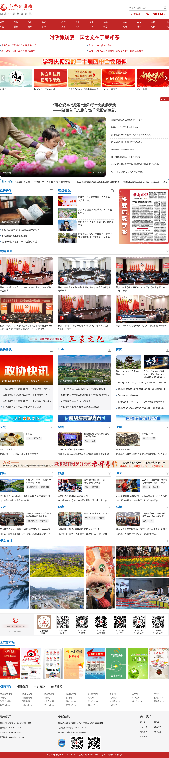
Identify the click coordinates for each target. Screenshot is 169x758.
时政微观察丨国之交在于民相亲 (84, 37)
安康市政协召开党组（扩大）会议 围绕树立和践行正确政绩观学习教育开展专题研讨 (27, 389)
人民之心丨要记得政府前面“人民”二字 (19, 45)
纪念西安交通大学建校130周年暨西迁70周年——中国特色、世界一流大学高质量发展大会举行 (44, 529)
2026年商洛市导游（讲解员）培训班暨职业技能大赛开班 (84, 500)
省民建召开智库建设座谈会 (14, 236)
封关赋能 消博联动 (22, 182)
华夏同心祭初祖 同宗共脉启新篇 (83, 89)
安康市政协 (71, 705)
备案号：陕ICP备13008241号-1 (92, 755)
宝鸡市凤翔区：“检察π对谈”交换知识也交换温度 (153, 514)
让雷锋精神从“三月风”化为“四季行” (77, 401)
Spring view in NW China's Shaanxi (128, 372)
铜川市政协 (137, 701)
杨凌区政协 (115, 705)
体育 (153, 22)
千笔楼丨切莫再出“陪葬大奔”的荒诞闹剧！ (55, 182)
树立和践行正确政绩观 (44, 89)
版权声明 (157, 727)
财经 (139, 26)
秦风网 (91, 697)
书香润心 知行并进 (10, 222)
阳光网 (3, 697)
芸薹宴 (29, 434)
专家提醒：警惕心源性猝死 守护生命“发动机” (79, 529)
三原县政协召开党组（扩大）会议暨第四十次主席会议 (27, 401)
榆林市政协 (27, 705)
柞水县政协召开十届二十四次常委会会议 (22, 407)
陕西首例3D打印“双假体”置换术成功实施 (80, 407)
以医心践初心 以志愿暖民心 (71, 449)
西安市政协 (71, 701)
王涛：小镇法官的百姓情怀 (96, 513)
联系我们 (157, 722)
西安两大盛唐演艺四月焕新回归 (73, 496)
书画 (91, 26)
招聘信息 (157, 732)
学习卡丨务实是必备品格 (100, 45)
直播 (63, 26)
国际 (77, 22)
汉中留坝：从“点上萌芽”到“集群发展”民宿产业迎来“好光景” (27, 496)
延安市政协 (5, 705)
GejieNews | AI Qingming (129, 395)
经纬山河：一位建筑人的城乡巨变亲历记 (19, 454)
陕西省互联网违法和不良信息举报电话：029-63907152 (80, 723)
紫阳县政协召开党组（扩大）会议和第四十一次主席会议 (27, 381)
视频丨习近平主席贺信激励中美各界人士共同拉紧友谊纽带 (116, 51)
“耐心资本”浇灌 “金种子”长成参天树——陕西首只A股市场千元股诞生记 (84, 108)
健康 (105, 26)
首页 (2, 22)
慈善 (105, 22)
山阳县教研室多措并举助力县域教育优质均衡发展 (38, 514)
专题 (125, 22)
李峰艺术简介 (148, 434)
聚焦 (2, 26)
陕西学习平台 (6, 701)
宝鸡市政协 (93, 701)
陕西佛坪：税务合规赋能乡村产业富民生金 (38, 481)
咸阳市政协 (115, 701)
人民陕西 (114, 697)
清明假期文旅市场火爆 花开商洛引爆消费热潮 (97, 481)
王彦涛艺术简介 (123, 449)
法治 (167, 22)
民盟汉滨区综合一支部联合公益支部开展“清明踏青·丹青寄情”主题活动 (95, 235)
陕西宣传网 (71, 694)
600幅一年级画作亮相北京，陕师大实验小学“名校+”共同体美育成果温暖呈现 (36, 534)
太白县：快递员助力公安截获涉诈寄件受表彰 (137, 534)
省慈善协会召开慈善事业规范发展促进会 (96, 435)
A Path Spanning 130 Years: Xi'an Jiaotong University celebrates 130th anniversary (154, 374)
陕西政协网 (49, 694)
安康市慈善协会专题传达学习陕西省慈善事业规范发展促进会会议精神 (91, 454)
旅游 (139, 22)
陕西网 (69, 697)
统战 (30, 26)
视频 (63, 22)
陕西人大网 (27, 694)
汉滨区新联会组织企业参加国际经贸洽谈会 (95, 211)
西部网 (113, 694)
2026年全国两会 (110, 89)
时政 (16, 22)
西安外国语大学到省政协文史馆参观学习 (21, 230)
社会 (16, 26)
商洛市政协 (93, 705)
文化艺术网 (49, 701)
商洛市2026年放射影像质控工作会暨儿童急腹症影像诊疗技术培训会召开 (92, 534)
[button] (166, 78)
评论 (167, 26)
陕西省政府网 (6, 694)
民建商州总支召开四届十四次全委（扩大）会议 (94, 199)
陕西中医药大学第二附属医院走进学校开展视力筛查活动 (85, 395)
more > (164, 99)
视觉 (77, 26)
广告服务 (143, 727)
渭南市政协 (159, 701)
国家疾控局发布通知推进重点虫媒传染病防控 (99, 182)
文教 (153, 26)
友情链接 (143, 736)
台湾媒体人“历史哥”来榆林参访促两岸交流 (95, 223)
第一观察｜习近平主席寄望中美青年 (18, 51)
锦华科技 (118, 755)
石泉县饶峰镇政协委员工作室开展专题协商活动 (25, 395)
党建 (125, 26)
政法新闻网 (159, 697)
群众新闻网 (93, 694)
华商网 (157, 694)
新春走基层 (142, 89)
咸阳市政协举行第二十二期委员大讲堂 (19, 241)
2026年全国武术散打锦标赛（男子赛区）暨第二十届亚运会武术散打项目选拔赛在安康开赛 (155, 481)
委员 (44, 22)
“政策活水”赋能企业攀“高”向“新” (15, 500)
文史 (91, 22)
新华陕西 (136, 697)
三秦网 (135, 694)
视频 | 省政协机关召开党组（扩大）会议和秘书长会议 (141, 326)
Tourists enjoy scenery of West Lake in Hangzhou (141, 408)
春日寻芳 (7, 172)
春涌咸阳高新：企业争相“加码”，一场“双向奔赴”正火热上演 (85, 381)
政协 (30, 22)
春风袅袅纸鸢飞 (7, 449)
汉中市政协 (49, 705)
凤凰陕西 (26, 701)
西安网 (47, 697)
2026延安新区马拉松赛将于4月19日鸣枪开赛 (137, 500)
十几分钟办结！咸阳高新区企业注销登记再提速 (83, 389)
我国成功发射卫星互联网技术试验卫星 (143, 182)
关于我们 (143, 722)
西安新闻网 (27, 697)
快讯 (44, 26)
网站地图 (143, 732)
